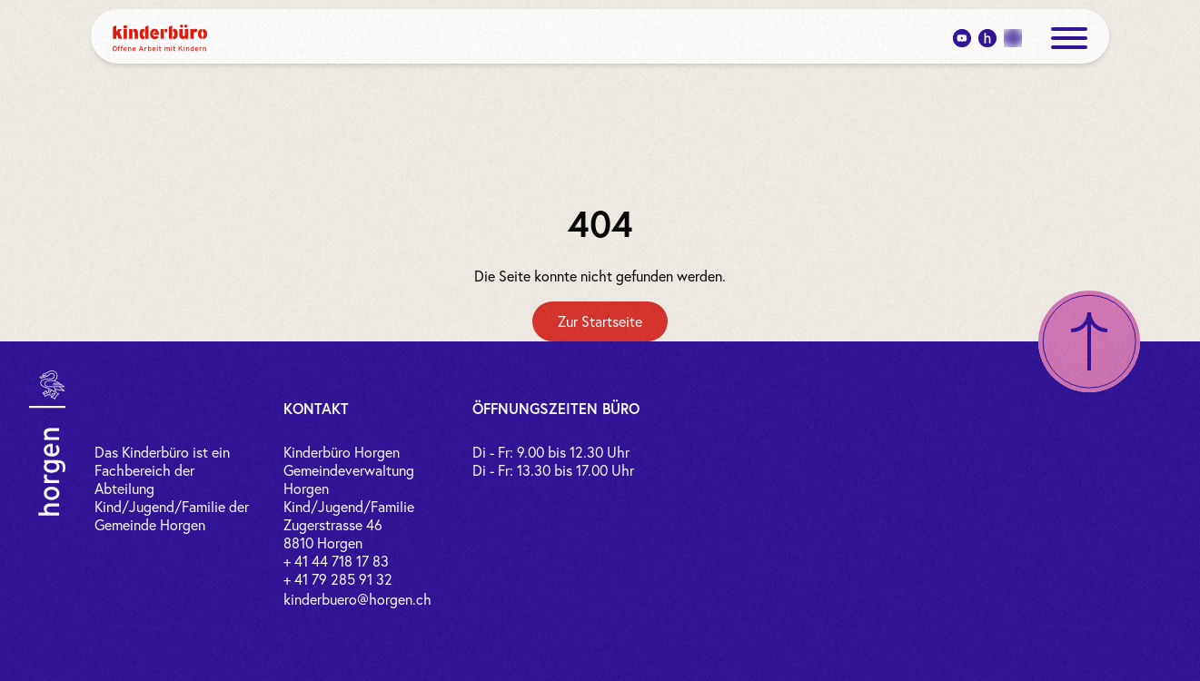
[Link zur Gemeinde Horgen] (47, 443)
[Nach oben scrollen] (1089, 341)
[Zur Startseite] (600, 321)
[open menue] (1069, 38)
